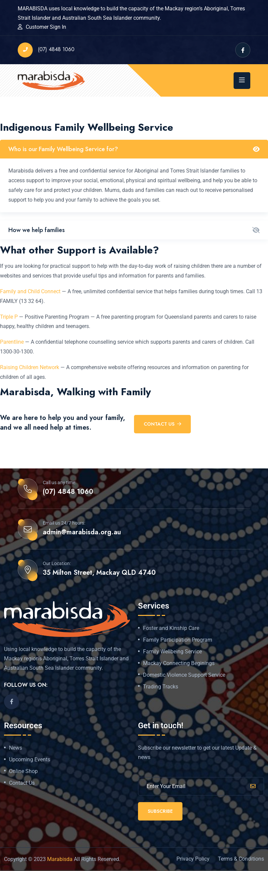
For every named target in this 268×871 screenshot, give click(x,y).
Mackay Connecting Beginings (179, 663)
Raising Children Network (29, 367)
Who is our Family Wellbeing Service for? (63, 149)
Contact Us (22, 783)
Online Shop (23, 771)
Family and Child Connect (30, 291)
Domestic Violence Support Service (184, 675)
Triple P (9, 317)
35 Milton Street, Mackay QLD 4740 (99, 572)
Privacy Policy (193, 859)
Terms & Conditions (241, 859)
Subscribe (160, 811)
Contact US (162, 424)
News (15, 748)
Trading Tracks (160, 687)
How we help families (36, 230)
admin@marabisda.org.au (82, 532)
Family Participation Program (177, 640)
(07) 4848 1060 (46, 50)
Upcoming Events (29, 760)
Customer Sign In (46, 27)
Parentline (12, 342)
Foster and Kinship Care (171, 628)
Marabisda (60, 859)
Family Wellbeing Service (172, 652)
